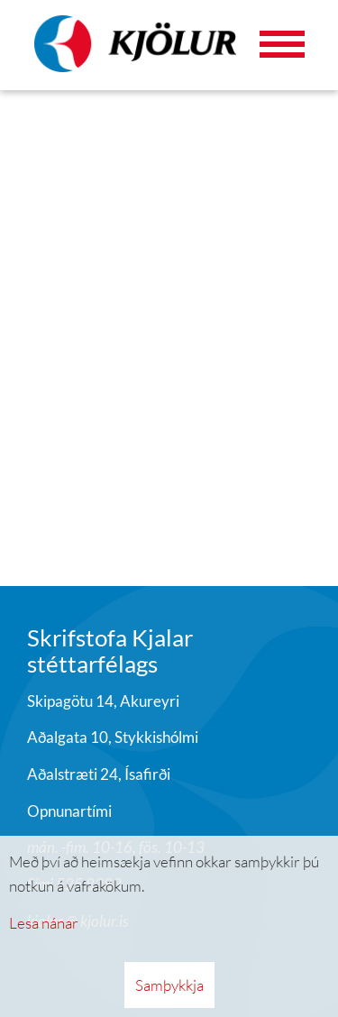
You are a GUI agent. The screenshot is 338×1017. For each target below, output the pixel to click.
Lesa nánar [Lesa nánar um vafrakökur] (43, 922)
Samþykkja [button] (169, 985)
